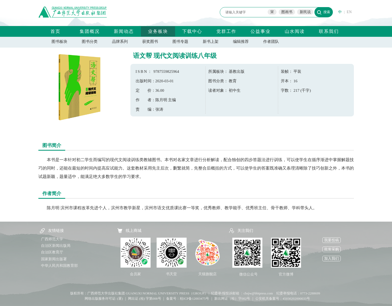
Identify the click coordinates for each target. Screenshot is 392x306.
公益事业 (261, 31)
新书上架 (210, 41)
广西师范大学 (52, 239)
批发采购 (331, 249)
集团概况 (90, 31)
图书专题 (180, 41)
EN (349, 12)
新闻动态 (124, 31)
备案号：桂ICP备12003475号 (187, 298)
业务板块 (158, 31)
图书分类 (90, 41)
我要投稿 (331, 240)
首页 (55, 31)
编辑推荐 (241, 41)
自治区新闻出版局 (55, 246)
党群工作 (226, 31)
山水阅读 (295, 31)
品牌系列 (120, 41)
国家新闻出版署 (54, 259)
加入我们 (331, 259)
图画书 (286, 12)
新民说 (305, 12)
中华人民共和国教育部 (59, 266)
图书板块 (59, 41)
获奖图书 (150, 41)
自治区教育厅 (52, 252)
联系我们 (329, 31)
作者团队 (271, 41)
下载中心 (192, 31)
